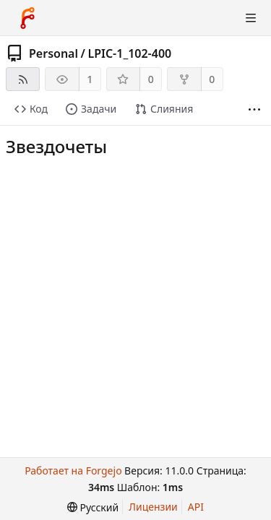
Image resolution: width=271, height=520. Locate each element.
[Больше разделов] (254, 109)
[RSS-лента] (23, 79)
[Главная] (27, 18)
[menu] (93, 507)
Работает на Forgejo (73, 470)
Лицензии (153, 507)
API (196, 507)
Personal (53, 53)
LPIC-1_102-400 (129, 53)
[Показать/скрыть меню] (251, 18)
